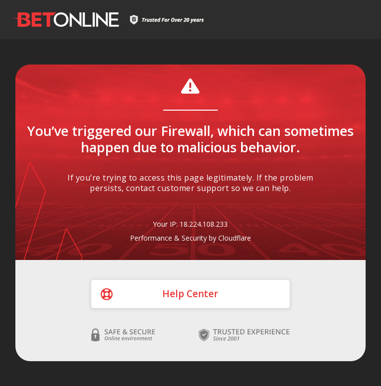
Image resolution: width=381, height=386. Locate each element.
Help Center (190, 293)
